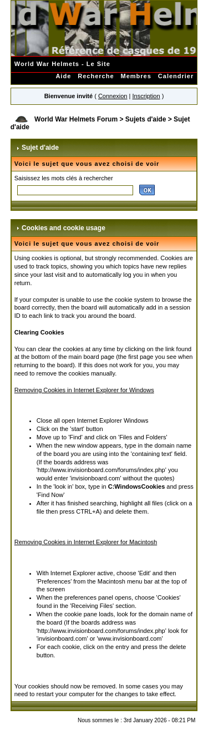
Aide (63, 76)
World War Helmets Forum (76, 119)
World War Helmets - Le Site (62, 63)
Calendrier (176, 76)
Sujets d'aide (145, 119)
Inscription (146, 96)
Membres (136, 76)
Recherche (96, 76)
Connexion (113, 96)
